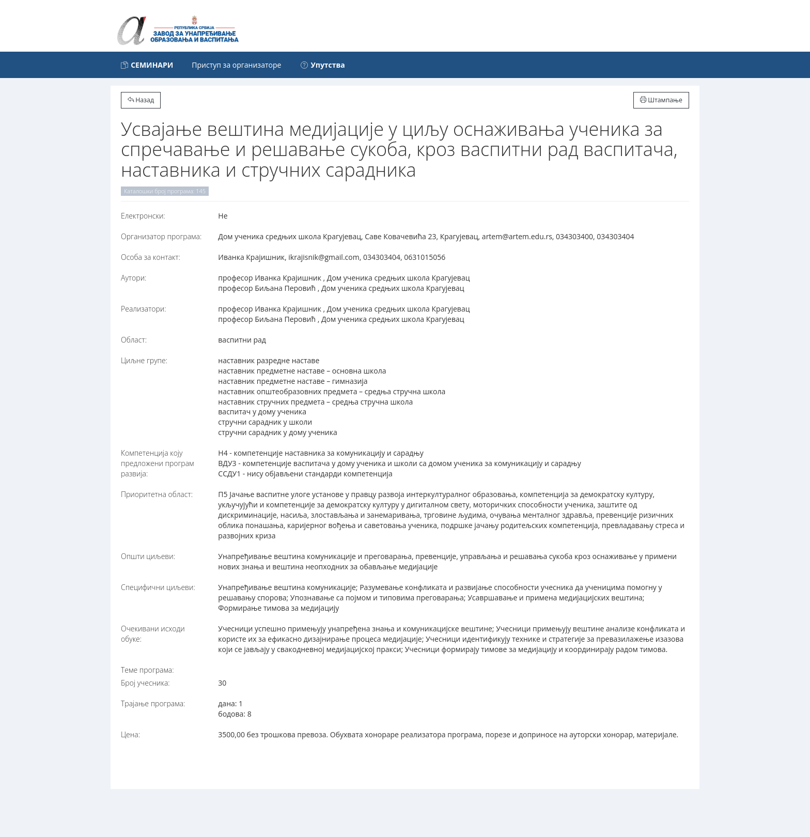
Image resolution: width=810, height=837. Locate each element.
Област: (134, 340)
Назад (141, 100)
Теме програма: (147, 670)
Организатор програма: (161, 236)
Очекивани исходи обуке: (153, 634)
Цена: (130, 734)
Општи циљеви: (148, 556)
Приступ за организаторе (236, 65)
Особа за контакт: (150, 257)
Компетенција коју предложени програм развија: (157, 463)
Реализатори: (143, 309)
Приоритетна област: (157, 494)
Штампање (661, 100)
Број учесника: (145, 683)
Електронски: (143, 216)
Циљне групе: (144, 360)
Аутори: (133, 278)
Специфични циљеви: (158, 587)
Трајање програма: (153, 703)
